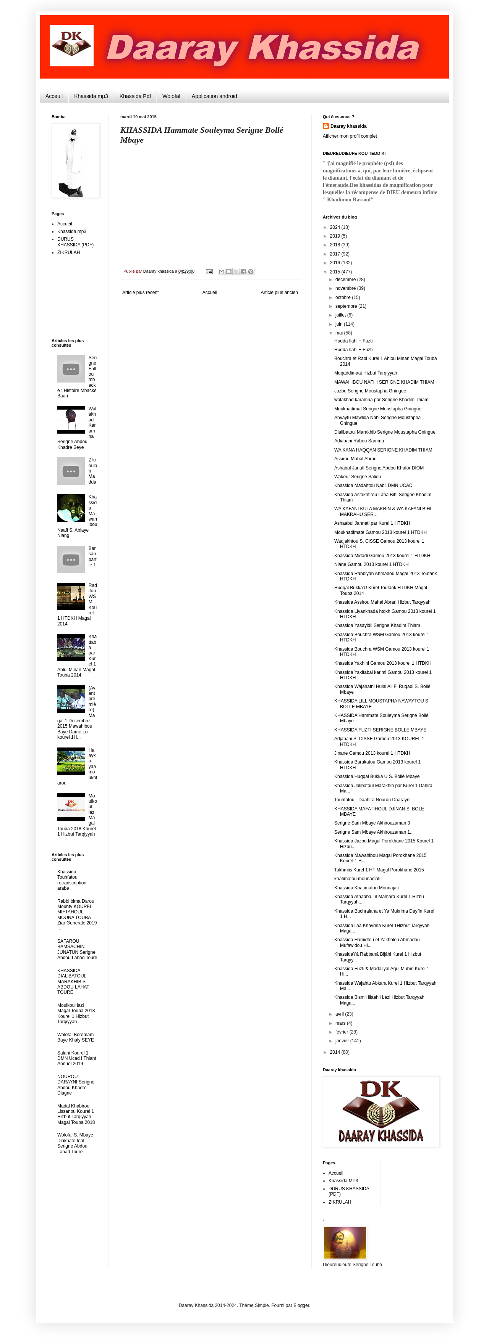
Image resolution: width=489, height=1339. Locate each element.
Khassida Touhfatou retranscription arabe (71, 880)
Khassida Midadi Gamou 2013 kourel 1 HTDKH (382, 555)
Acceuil (54, 96)
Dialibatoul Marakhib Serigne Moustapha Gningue (385, 432)
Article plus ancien (279, 292)
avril (340, 1014)
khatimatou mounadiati (357, 878)
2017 (336, 254)
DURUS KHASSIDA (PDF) (75, 241)
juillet (341, 315)
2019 (336, 236)
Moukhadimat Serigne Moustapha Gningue (377, 409)
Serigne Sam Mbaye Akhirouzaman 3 (372, 823)
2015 (336, 272)
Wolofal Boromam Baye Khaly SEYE (75, 1037)
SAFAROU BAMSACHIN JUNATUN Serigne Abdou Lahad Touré (77, 949)
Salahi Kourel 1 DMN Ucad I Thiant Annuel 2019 (76, 1058)
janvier (342, 1040)
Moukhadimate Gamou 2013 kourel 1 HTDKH (380, 532)
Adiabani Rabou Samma (359, 441)
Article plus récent (140, 292)
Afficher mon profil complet (350, 136)
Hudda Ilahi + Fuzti (353, 341)
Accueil (209, 292)
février (342, 1032)
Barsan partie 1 (93, 556)
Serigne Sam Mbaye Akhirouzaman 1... (374, 832)
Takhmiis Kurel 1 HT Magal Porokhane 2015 (379, 870)
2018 (336, 245)
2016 (336, 262)
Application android (214, 96)
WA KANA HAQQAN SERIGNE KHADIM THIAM (383, 450)
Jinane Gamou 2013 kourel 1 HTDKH (372, 753)
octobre (343, 297)
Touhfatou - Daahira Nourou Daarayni (372, 799)
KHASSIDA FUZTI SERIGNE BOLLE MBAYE (380, 730)
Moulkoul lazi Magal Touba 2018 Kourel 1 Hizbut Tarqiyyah (76, 1013)
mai (339, 333)
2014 (336, 1052)
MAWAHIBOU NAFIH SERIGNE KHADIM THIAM (384, 382)
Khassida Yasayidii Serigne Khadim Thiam (377, 625)
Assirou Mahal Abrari (355, 458)
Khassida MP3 (343, 1180)
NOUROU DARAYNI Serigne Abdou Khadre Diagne (75, 1085)
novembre (346, 288)
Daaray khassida (348, 126)
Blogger (301, 1305)
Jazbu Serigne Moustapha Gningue (370, 391)
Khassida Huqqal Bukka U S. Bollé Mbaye (376, 776)
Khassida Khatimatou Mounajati (366, 888)
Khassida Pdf (135, 96)
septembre (346, 306)
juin (339, 324)
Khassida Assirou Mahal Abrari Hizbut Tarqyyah (382, 602)
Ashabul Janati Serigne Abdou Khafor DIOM (379, 468)
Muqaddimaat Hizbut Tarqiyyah (365, 373)
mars (341, 1023)
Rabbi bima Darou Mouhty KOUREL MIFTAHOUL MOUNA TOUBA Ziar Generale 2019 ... (77, 915)
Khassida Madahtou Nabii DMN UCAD (373, 485)
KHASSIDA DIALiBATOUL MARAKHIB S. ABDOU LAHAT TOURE (73, 981)
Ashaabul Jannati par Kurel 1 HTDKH (372, 523)
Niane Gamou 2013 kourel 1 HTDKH (371, 564)
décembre (346, 279)
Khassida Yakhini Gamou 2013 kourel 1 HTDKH (382, 663)
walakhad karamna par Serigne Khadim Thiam (381, 399)
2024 (336, 227)
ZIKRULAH (68, 252)
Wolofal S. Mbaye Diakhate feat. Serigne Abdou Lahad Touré (75, 1143)
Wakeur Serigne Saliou (357, 476)
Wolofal (171, 96)
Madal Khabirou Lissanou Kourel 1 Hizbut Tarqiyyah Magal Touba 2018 (76, 1114)
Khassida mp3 (91, 96)
